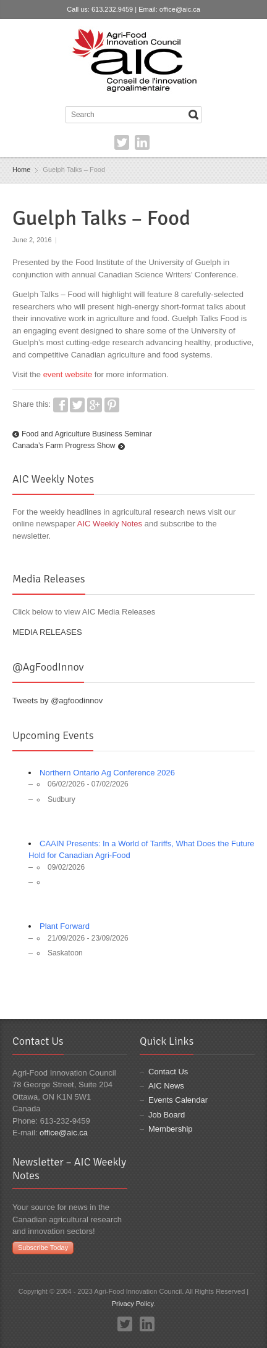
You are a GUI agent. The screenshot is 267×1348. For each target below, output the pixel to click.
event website (68, 374)
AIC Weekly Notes (109, 523)
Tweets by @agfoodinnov (57, 700)
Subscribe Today (43, 1247)
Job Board (166, 1114)
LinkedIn (142, 142)
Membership (170, 1129)
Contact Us (168, 1071)
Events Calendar (178, 1100)
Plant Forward (65, 926)
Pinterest (111, 405)
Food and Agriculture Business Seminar (87, 434)
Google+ (94, 405)
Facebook (60, 405)
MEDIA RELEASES (47, 632)
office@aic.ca (179, 9)
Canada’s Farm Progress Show (64, 445)
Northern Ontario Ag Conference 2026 (107, 772)
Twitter (121, 142)
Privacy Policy (133, 1303)
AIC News (166, 1085)
